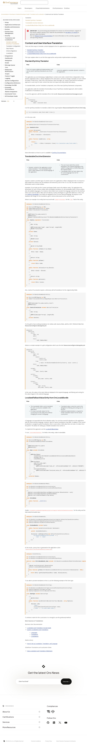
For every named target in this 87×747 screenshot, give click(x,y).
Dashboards (8, 58)
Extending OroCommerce (8, 88)
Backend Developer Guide (23, 14)
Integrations (8, 56)
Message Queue (9, 65)
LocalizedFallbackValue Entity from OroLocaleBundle (39, 25)
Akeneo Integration (11, 91)
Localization (9, 53)
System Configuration (12, 80)
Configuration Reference (11, 83)
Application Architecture (11, 25)
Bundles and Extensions (11, 27)
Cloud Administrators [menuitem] (42, 8)
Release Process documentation (44, 36)
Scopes (7, 74)
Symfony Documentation (59, 152)
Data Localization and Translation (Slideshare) (39, 651)
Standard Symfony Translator (33, 20)
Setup (6, 22)
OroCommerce (9, 706)
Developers (12, 14)
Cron (6, 67)
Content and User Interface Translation (12, 43)
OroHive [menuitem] (66, 8)
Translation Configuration (13, 46)
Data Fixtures (10, 48)
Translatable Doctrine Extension (34, 23)
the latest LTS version (72, 32)
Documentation (5, 14)
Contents (28, 18)
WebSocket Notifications (8, 70)
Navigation (8, 60)
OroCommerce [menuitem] (58, 8)
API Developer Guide (10, 96)
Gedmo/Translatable (33, 194)
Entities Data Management (8, 32)
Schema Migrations (11, 51)
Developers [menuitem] (28, 8)
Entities (6, 29)
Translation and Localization (37, 14)
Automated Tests (9, 94)
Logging (7, 78)
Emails (7, 63)
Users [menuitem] (19, 8)
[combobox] (34, 2)
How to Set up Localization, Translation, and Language (42, 643)
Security (6, 35)
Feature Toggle (10, 76)
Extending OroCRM (10, 85)
